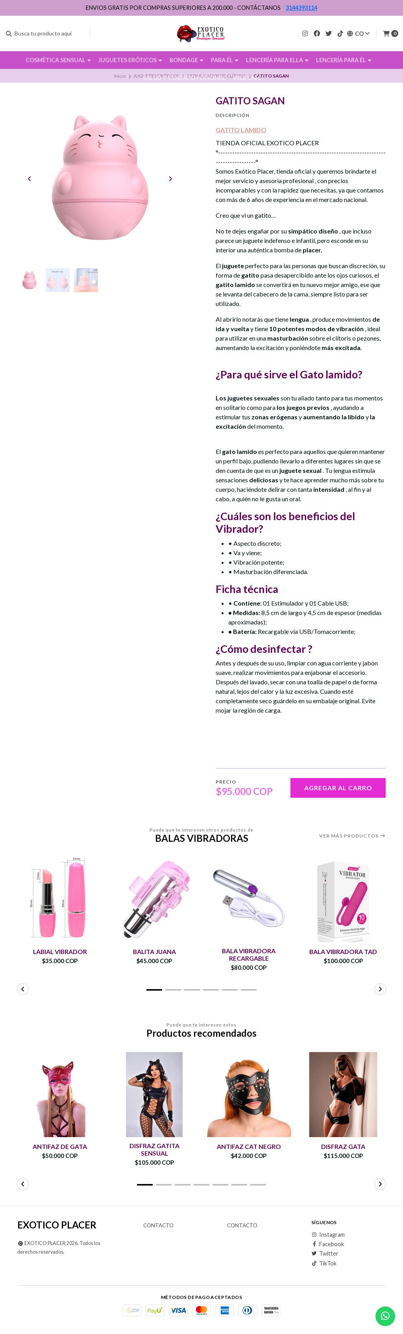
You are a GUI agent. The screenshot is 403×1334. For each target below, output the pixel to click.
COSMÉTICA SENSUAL (58, 60)
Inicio (120, 75)
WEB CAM (246, 77)
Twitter (324, 1254)
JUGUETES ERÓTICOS (130, 60)
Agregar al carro (338, 787)
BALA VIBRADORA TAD (343, 951)
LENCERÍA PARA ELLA (277, 60)
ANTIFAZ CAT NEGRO (249, 1146)
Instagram (328, 1235)
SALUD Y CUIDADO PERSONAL (184, 77)
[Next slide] (170, 179)
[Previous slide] (29, 179)
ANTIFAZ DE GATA (60, 1146)
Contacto (158, 1225)
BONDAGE (186, 60)
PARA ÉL (224, 60)
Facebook (327, 1244)
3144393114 (301, 7)
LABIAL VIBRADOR (60, 951)
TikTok (323, 1263)
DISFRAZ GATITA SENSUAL (154, 1149)
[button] (154, 990)
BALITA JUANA (154, 951)
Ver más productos (352, 836)
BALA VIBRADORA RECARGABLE (249, 954)
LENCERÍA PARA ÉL (344, 60)
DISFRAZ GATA (343, 1146)
